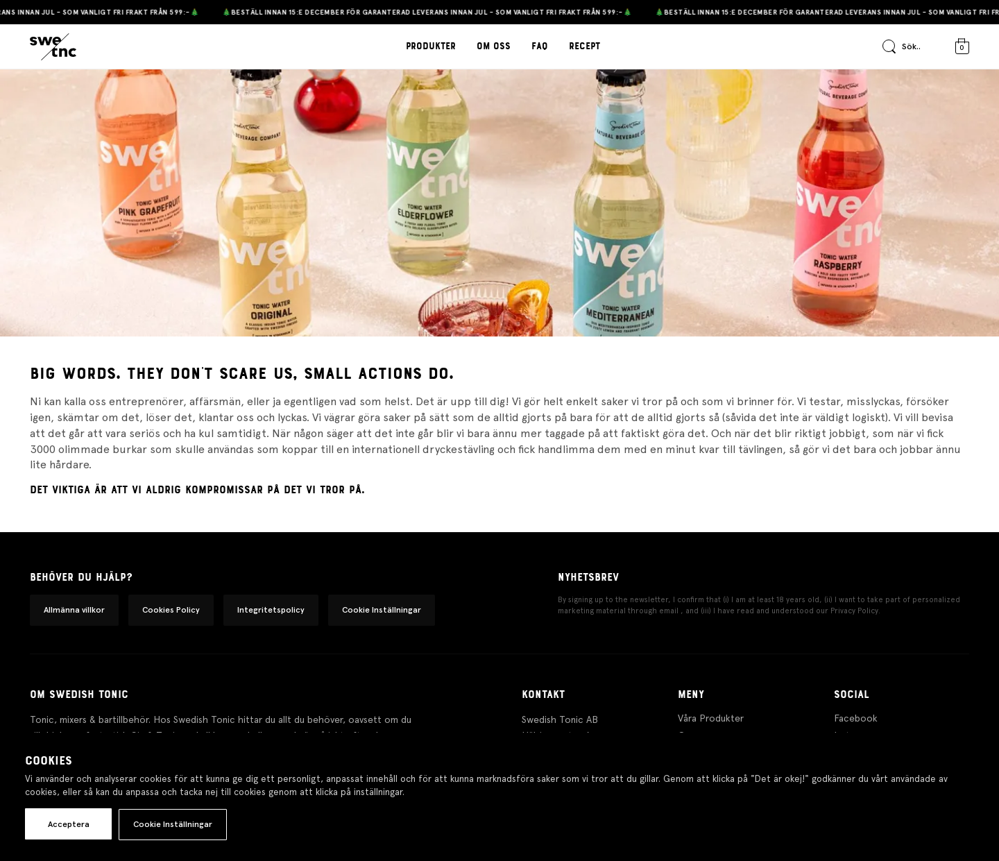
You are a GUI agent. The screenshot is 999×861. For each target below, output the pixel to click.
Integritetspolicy (271, 610)
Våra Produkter (711, 718)
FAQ (539, 46)
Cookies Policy (171, 610)
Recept (584, 46)
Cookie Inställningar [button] (381, 610)
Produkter (431, 46)
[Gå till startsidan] (53, 47)
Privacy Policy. (855, 610)
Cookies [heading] (48, 761)
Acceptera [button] (68, 824)
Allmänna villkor (74, 610)
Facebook (856, 718)
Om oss (494, 46)
